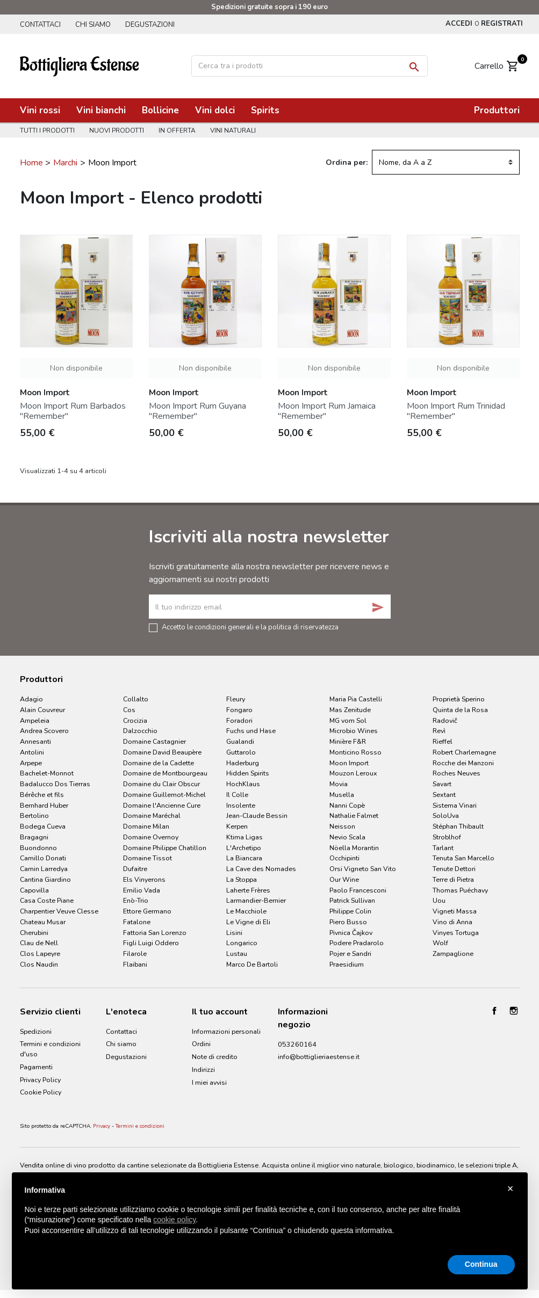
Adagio (31, 699)
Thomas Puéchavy (460, 890)
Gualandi (240, 741)
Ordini (201, 1043)
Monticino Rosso (355, 752)
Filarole (135, 953)
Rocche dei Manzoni (463, 762)
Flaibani (135, 964)
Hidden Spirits (247, 773)
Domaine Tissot (147, 857)
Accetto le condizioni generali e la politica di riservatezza (250, 626)
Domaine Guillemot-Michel (164, 794)
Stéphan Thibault (458, 826)
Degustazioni (150, 25)
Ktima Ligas (244, 837)
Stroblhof (447, 837)
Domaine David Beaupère (162, 752)
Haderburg (242, 762)
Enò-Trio (135, 900)
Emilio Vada (141, 890)
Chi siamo (93, 25)
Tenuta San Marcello (463, 857)
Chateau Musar (43, 921)
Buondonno (38, 847)
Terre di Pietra (453, 879)
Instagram (513, 1010)
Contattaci (40, 25)
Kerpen (237, 826)
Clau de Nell (39, 942)
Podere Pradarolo (356, 942)
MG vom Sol (347, 720)
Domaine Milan (146, 826)
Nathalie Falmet (353, 815)
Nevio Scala (347, 837)
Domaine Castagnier (154, 741)
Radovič (445, 720)
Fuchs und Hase (251, 730)
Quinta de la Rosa (460, 709)
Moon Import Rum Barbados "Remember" (73, 411)
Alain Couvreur (42, 709)
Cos (129, 709)
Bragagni (34, 837)
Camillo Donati (43, 857)
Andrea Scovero (44, 730)
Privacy (101, 1126)
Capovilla (34, 890)
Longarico (241, 942)
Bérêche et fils (42, 794)
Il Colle (237, 794)
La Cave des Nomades (261, 868)
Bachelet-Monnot (47, 773)
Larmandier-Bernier (256, 900)
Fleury (235, 699)
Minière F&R (347, 741)
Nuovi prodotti (116, 130)
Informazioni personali (226, 1031)
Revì (439, 730)
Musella (341, 794)
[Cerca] (309, 66)
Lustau (236, 953)
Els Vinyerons (144, 879)
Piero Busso (348, 921)
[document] (270, 1219)
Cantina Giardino (45, 879)
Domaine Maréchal (152, 815)
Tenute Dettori (454, 868)
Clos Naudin (39, 964)
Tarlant (443, 847)
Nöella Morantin (354, 847)
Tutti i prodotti (47, 130)
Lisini (234, 932)
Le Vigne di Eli (248, 921)
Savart (442, 783)
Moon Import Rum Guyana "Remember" (197, 411)
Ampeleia (34, 720)
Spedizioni (36, 1031)
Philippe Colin (350, 911)
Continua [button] (481, 1264)
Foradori (239, 720)
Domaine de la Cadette (158, 762)
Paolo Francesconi (357, 890)
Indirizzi (203, 1069)
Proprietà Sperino (459, 699)
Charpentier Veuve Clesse (59, 911)
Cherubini (34, 932)
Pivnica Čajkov (350, 932)
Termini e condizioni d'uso (50, 1048)
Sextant (444, 794)
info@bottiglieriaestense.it (319, 1056)
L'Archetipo (243, 847)
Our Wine (344, 879)
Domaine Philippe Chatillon (164, 847)
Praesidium (346, 964)
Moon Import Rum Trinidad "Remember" (456, 411)
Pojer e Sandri (350, 953)
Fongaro (239, 709)
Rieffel (442, 741)
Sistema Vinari (455, 805)
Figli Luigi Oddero (151, 942)
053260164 (297, 1044)
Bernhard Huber (44, 805)
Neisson (342, 826)
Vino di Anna (452, 921)
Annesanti (35, 741)
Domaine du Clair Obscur (161, 783)
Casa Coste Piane (47, 900)
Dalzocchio (140, 730)
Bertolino (34, 815)
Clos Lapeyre (40, 953)
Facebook (494, 1010)
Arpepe (31, 762)
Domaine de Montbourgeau (165, 773)
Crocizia (135, 720)
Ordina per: (347, 162)
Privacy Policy (40, 1079)
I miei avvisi (209, 1082)
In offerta (177, 130)
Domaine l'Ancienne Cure (161, 805)
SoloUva (446, 815)
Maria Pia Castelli (355, 699)
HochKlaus (243, 783)
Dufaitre (135, 868)
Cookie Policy (40, 1092)
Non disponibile (76, 368)
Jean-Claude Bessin (257, 815)
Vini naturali (233, 130)
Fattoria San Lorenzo (154, 932)
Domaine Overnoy (150, 837)
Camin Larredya (44, 868)
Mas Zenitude (350, 709)
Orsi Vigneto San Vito (362, 868)
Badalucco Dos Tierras (55, 783)
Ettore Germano (147, 911)
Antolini (32, 752)
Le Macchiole (246, 911)
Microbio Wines (353, 730)
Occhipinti (344, 857)
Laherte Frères (248, 890)
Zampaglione (453, 953)
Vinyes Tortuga (456, 932)
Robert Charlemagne (464, 752)
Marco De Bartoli (252, 964)
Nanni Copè (347, 805)
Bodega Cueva (43, 826)
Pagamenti (36, 1066)
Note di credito (215, 1056)
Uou (439, 900)
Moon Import (349, 762)
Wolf (440, 942)
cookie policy (174, 1219)
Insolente (240, 805)
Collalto (135, 699)
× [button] (510, 1188)
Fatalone (136, 921)
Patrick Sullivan (352, 900)
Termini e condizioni (140, 1126)
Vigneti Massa (455, 911)
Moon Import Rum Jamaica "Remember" (327, 411)
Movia (338, 783)
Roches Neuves (456, 773)
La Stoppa (241, 879)
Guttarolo (241, 752)
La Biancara (244, 857)
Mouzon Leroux (353, 773)
